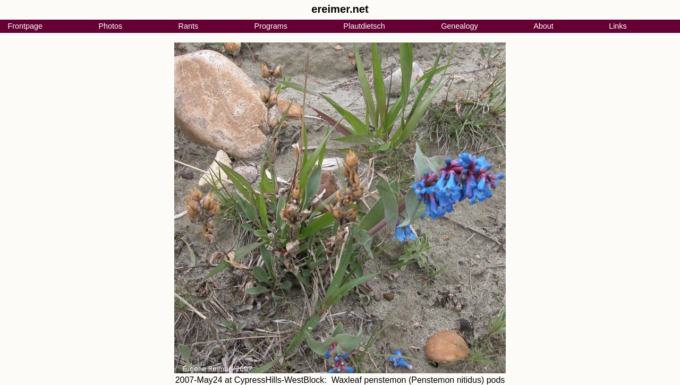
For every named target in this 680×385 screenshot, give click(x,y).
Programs (270, 26)
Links (618, 26)
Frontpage (24, 26)
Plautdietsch (364, 26)
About (543, 26)
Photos (110, 26)
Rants (188, 26)
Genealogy (459, 26)
